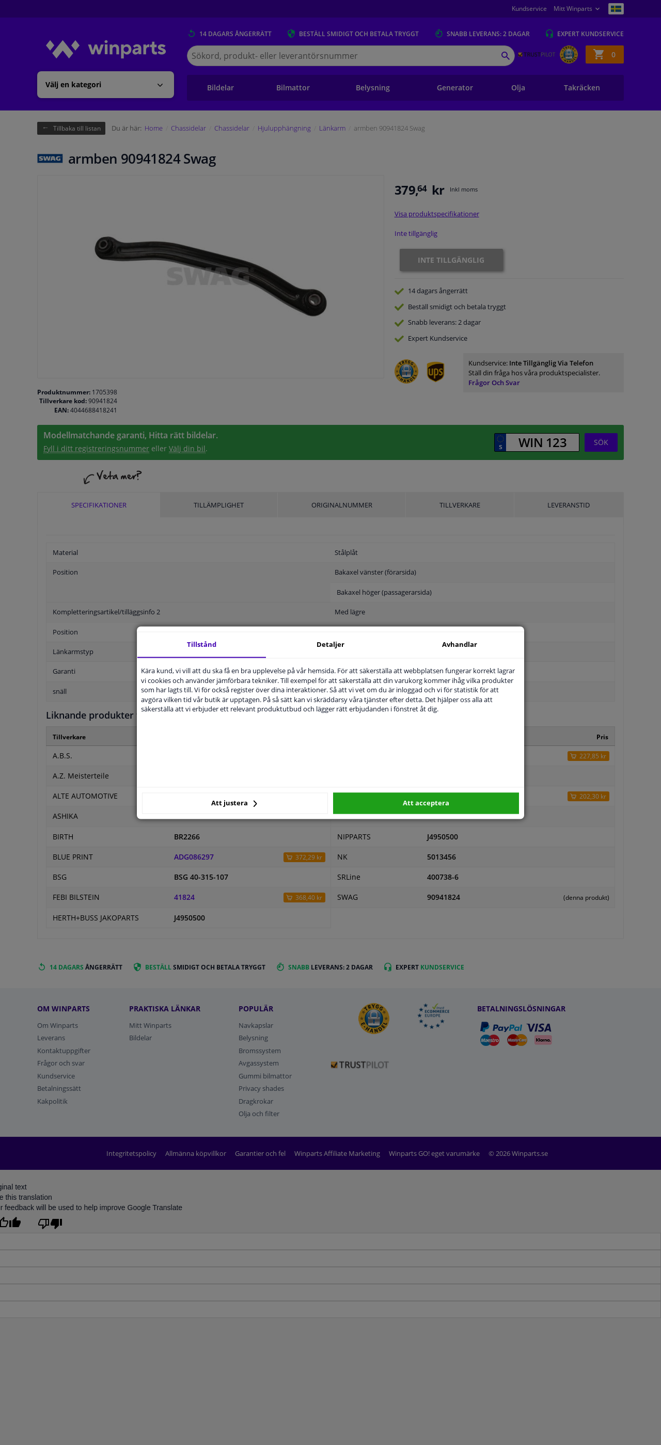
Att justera (234, 803)
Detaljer (330, 644)
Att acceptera (426, 803)
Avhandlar (459, 644)
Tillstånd (201, 644)
